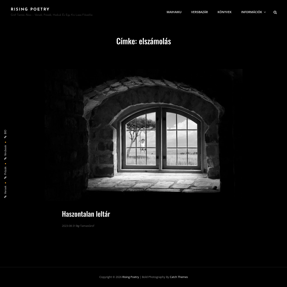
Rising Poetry (30, 10)
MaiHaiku (174, 12)
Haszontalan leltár (86, 214)
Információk (254, 12)
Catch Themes (179, 277)
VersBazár (199, 12)
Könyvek (225, 12)
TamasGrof (87, 226)
